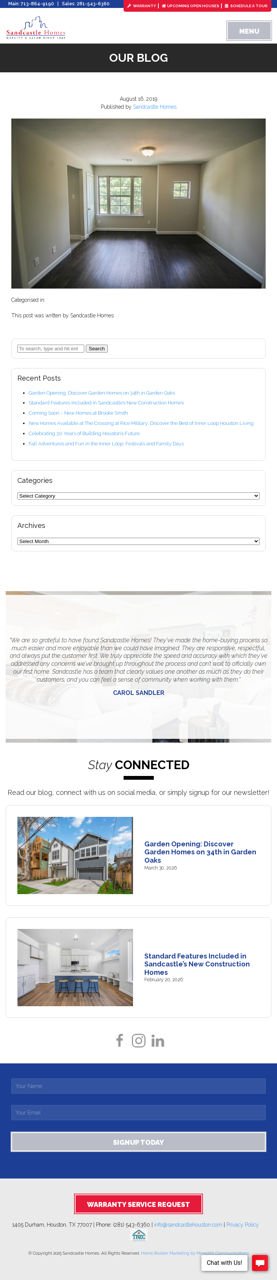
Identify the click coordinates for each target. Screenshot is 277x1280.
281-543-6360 (93, 3)
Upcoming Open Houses (190, 6)
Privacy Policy (245, 1225)
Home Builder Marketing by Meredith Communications (195, 1253)
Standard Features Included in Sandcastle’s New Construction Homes (106, 403)
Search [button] (97, 348)
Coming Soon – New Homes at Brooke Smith (78, 413)
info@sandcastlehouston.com (188, 1225)
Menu (249, 31)
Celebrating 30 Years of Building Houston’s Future (84, 433)
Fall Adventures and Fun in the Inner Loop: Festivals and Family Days (106, 443)
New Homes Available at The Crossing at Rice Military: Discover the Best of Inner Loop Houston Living (141, 423)
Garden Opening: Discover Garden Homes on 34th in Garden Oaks (102, 393)
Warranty (141, 6)
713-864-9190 (37, 3)
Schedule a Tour (246, 6)
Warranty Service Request (138, 1204)
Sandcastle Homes (154, 107)
